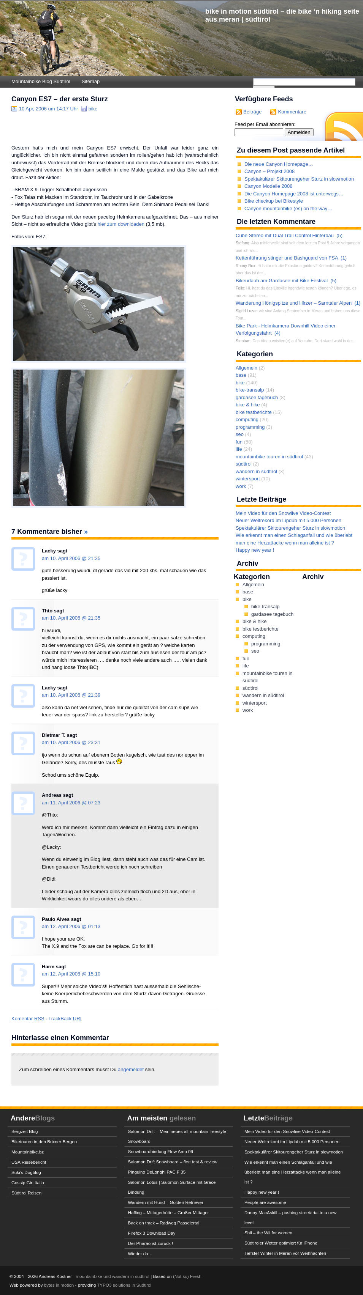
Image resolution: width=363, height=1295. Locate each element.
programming (250, 427)
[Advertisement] (100, 127)
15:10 (94, 974)
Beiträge (252, 112)
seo (240, 434)
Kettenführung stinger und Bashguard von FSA (287, 258)
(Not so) (181, 1276)
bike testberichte (254, 412)
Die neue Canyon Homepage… (278, 164)
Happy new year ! (255, 550)
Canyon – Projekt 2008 (269, 171)
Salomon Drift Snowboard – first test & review (172, 1161)
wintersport (248, 478)
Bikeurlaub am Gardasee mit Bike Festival (282, 280)
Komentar (27, 1018)
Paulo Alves (56, 919)
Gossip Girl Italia (27, 1182)
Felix (240, 288)
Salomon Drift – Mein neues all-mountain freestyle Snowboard (177, 1136)
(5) (339, 235)
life (239, 449)
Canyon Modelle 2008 (268, 186)
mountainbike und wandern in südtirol (112, 1276)
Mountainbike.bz (27, 1151)
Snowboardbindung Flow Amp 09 (160, 1151)
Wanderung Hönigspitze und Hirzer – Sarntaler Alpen (294, 303)
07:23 (94, 803)
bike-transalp (250, 390)
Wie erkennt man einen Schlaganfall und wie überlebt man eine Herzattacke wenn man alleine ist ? (292, 1172)
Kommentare (292, 112)
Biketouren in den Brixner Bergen (44, 1141)
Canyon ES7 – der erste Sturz (59, 99)
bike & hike (248, 405)
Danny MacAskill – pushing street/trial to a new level (290, 1217)
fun (239, 442)
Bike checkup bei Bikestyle (273, 201)
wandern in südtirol (256, 471)
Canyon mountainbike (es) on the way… (288, 208)
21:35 (94, 558)
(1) (344, 258)
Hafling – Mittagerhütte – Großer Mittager (168, 1212)
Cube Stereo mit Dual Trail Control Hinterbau (285, 235)
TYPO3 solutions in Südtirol (124, 1284)
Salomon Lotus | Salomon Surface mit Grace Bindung (172, 1187)
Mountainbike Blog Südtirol (40, 81)
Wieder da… (140, 1253)
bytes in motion (59, 1284)
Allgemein (246, 368)
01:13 (94, 926)
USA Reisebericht (28, 1162)
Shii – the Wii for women (268, 1232)
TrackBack (64, 1018)
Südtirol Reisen (26, 1192)
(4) (277, 333)
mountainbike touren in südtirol (269, 456)
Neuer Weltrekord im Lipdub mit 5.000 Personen (288, 520)
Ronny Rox (245, 266)
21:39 (94, 695)
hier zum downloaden (120, 224)
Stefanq (242, 243)
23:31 (94, 742)
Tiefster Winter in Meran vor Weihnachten (285, 1253)
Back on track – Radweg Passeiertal (164, 1222)
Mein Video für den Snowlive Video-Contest (283, 513)
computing (247, 419)
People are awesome (265, 1202)
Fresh (195, 1276)
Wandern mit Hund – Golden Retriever (165, 1202)
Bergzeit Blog (24, 1131)
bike (93, 109)
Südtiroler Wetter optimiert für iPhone (280, 1242)
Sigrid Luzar (246, 311)
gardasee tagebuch (257, 397)
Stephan (243, 341)
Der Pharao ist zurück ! (150, 1243)
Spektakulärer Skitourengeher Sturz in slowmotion (299, 179)
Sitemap (91, 81)
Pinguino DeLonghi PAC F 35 (157, 1171)
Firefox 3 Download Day (152, 1232)
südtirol (244, 464)
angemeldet (131, 1069)
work (241, 486)
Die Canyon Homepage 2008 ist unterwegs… (294, 194)
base (241, 375)
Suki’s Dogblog (26, 1172)
